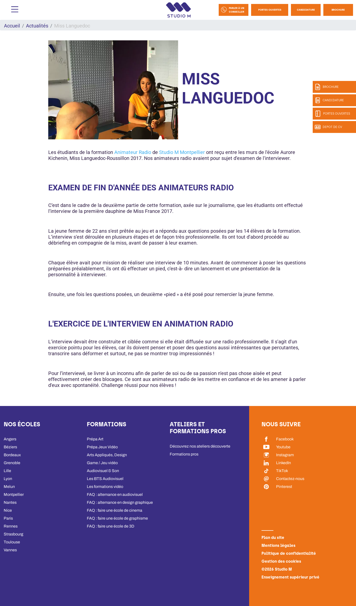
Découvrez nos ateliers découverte (200, 446)
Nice (8, 510)
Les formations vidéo (105, 486)
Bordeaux (12, 455)
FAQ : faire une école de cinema (114, 510)
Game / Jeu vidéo (102, 463)
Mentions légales (278, 545)
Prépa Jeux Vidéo (102, 447)
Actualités (37, 26)
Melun (9, 486)
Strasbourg (13, 534)
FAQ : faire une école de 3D (110, 526)
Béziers (10, 447)
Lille (7, 471)
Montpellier (14, 494)
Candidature (306, 9)
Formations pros (184, 454)
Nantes (10, 502)
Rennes (11, 526)
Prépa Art (95, 439)
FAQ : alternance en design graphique (120, 502)
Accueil (12, 26)
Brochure (338, 9)
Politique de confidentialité (288, 553)
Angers (10, 439)
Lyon (8, 479)
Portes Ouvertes (269, 9)
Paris (8, 518)
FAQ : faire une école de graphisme (117, 518)
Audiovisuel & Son (103, 471)
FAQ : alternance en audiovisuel (115, 494)
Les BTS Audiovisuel (105, 479)
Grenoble (12, 463)
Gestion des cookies (281, 561)
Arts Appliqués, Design (107, 455)
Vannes (10, 550)
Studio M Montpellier (182, 152)
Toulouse (12, 542)
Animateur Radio (132, 152)
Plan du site (272, 537)
